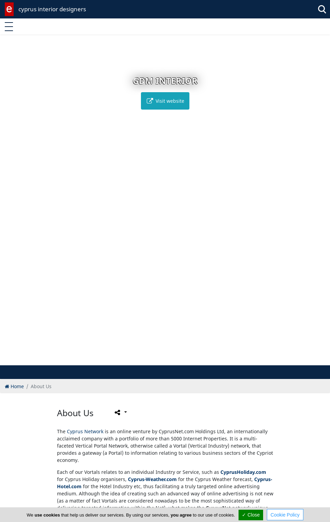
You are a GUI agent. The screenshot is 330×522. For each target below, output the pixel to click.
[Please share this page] (120, 412)
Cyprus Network (85, 431)
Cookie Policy (285, 515)
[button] (150, 359)
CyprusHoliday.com (243, 472)
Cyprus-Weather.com (152, 479)
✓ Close (251, 515)
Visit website (165, 101)
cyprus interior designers (52, 9)
